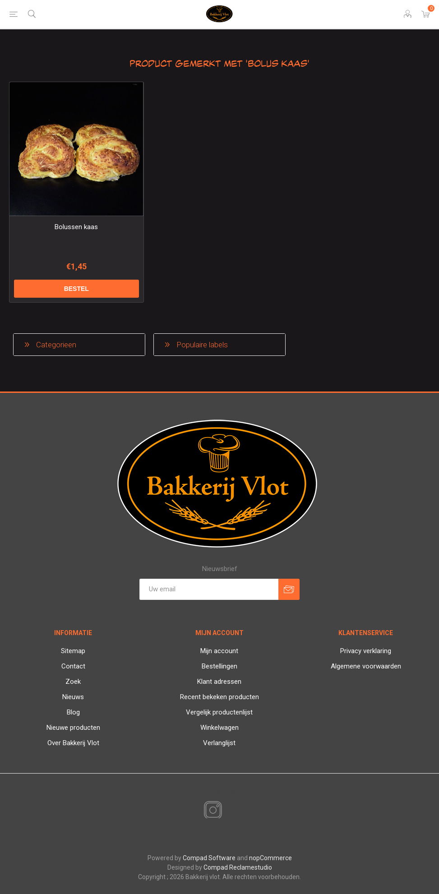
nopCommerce (270, 858)
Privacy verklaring (365, 651)
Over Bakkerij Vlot (73, 743)
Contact (73, 666)
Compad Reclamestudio (237, 867)
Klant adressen (219, 681)
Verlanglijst (219, 743)
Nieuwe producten (73, 727)
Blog (73, 712)
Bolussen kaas (76, 227)
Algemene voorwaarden (366, 666)
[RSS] (228, 811)
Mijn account (219, 651)
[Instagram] (211, 810)
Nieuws (73, 697)
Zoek (73, 681)
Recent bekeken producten (219, 697)
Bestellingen (219, 666)
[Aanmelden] (208, 589)
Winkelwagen (219, 727)
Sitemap (73, 651)
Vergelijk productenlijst (219, 712)
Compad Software (209, 858)
